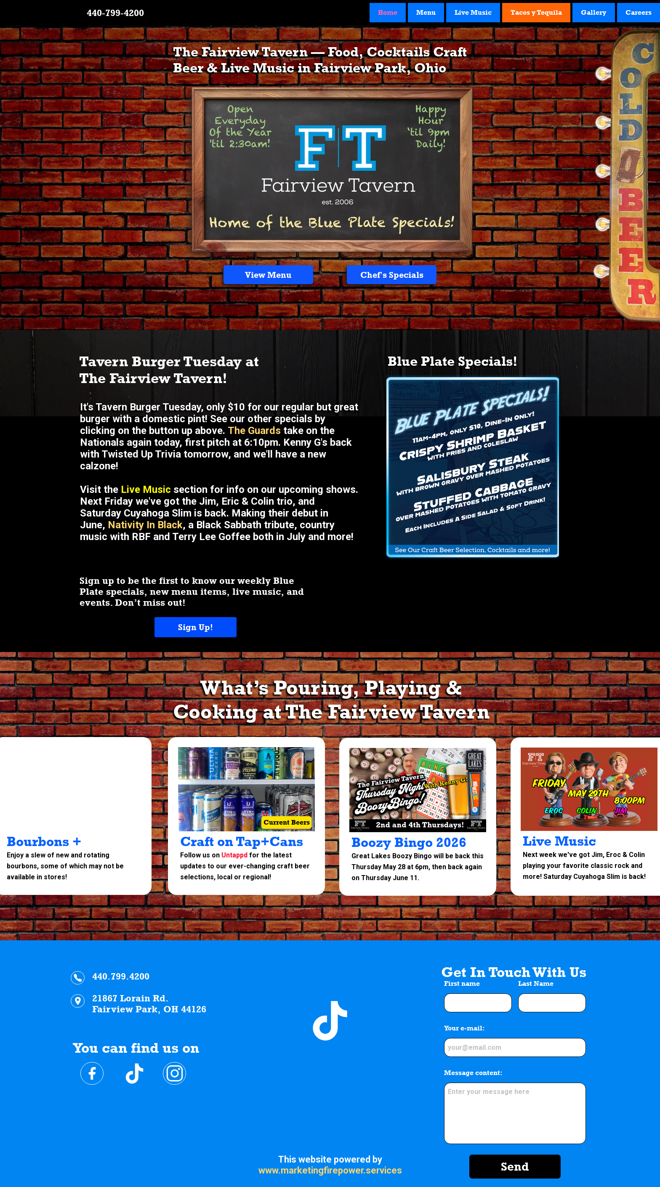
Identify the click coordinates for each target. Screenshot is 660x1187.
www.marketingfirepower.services (330, 1170)
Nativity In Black (145, 525)
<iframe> (330, 1042)
